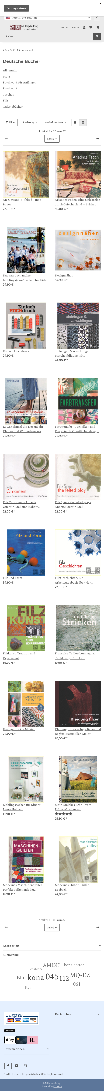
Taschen (8, 94)
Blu (20, 978)
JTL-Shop (57, 1086)
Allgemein (10, 70)
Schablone (36, 969)
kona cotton (74, 965)
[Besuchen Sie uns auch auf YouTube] (16, 1066)
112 (64, 978)
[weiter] (97, 139)
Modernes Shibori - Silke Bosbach (72, 887)
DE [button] (63, 27)
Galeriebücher (13, 106)
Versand (58, 1074)
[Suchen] (97, 36)
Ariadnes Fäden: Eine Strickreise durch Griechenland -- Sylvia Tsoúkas (77, 202)
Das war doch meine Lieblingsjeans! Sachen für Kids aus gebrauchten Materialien (24, 278)
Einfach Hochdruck (16, 351)
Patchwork (10, 88)
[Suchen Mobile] (48, 36)
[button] (84, 27)
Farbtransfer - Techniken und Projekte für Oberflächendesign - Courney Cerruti (77, 429)
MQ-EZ (80, 975)
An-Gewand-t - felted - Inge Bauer (22, 202)
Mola (6, 76)
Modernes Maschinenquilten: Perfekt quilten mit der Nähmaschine (23, 887)
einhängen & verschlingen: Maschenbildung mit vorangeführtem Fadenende (74, 353)
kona (35, 977)
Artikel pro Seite (54, 122)
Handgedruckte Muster (19, 729)
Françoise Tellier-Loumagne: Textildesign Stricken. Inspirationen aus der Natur (75, 656)
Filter (10, 122)
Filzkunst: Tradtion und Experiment (19, 655)
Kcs (28, 988)
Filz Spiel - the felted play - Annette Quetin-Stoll (73, 504)
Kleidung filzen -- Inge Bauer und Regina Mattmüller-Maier (78, 731)
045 (52, 976)
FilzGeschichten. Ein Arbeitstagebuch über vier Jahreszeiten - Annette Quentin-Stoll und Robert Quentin (77, 580)
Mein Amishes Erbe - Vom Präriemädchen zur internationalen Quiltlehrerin (75, 807)
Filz (5, 100)
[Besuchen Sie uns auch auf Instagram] (25, 1066)
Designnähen (64, 275)
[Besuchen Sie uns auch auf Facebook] (8, 1066)
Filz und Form (12, 578)
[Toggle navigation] (4, 25)
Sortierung (28, 122)
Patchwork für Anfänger (19, 82)
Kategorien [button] (11, 946)
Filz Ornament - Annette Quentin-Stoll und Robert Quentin (20, 504)
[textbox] (47, 17)
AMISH (51, 965)
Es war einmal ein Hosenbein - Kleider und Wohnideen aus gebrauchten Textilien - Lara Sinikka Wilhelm (24, 429)
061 (77, 984)
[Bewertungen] (63, 814)
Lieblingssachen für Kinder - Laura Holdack (22, 807)
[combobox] (47, 17)
